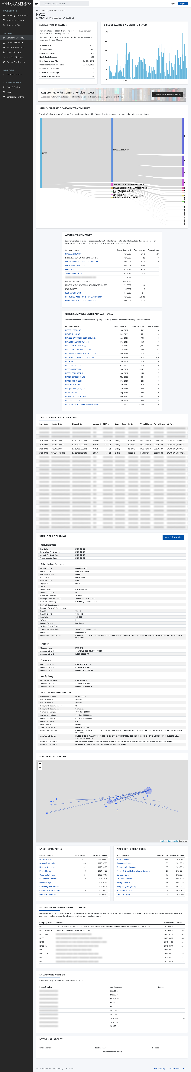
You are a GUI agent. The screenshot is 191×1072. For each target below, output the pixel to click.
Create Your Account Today (167, 94)
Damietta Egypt (123, 875)
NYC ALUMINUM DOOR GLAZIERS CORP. (81, 353)
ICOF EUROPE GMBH (73, 293)
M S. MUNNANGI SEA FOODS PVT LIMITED (168, 201)
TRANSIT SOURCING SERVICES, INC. (165, 204)
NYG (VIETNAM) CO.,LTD (75, 388)
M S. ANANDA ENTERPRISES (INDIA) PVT (167, 195)
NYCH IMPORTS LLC (73, 365)
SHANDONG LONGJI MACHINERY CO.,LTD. (168, 160)
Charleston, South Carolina (50, 890)
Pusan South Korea (124, 890)
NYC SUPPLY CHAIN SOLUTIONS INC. (80, 357)
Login (172, 3)
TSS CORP (155, 203)
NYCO (44, 153)
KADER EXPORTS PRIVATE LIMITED (165, 199)
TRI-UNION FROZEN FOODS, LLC (164, 193)
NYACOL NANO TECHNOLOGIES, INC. (80, 338)
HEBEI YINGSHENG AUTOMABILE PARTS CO (169, 136)
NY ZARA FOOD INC (73, 330)
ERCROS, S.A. (102, 193)
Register (183, 3)
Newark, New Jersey (47, 867)
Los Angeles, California (48, 878)
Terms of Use (174, 1068)
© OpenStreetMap (172, 841)
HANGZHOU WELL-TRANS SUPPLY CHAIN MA (83, 297)
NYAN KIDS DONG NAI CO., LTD (78, 349)
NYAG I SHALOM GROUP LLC (77, 342)
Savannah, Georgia (47, 863)
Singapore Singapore (125, 863)
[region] (16, 539)
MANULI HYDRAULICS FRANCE (109, 197)
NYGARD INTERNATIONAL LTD (77, 396)
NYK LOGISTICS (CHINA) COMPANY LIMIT (82, 404)
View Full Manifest (173, 537)
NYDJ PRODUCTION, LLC (75, 384)
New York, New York (47, 894)
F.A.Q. (185, 1068)
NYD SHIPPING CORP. (74, 381)
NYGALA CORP (71, 392)
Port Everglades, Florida (49, 886)
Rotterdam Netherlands (126, 867)
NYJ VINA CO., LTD (72, 400)
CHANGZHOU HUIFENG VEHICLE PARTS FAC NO (171, 182)
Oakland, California (47, 875)
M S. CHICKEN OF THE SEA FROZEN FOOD (168, 188)
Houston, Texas (45, 859)
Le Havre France (123, 894)
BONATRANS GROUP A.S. (107, 191)
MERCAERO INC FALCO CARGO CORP (112, 196)
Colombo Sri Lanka (124, 878)
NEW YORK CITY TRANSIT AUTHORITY (166, 207)
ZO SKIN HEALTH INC (105, 194)
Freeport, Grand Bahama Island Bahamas (133, 871)
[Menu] (36, 3)
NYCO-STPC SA (157, 172)
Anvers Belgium (123, 859)
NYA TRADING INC (72, 334)
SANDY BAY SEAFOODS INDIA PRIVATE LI (113, 184)
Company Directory (49, 10)
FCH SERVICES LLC (158, 224)
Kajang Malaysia (123, 882)
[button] (40, 764)
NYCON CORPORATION (74, 373)
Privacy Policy (159, 1068)
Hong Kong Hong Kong (126, 886)
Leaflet (162, 841)
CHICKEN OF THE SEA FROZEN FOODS (166, 190)
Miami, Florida (45, 871)
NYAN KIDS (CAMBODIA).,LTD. (77, 345)
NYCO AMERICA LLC (105, 150)
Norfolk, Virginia (45, 882)
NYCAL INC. (70, 361)
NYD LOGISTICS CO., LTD (75, 377)
